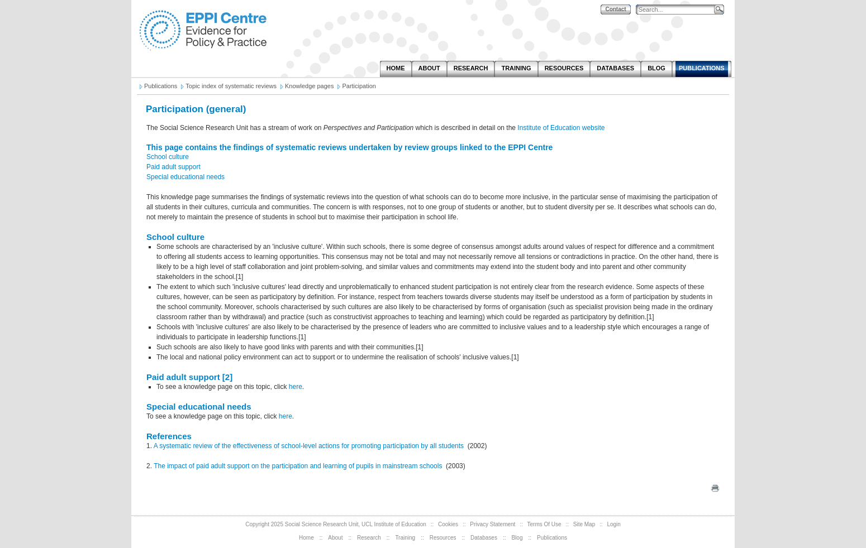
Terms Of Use (544, 524)
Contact (615, 9)
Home (306, 538)
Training (405, 538)
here (295, 387)
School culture (167, 157)
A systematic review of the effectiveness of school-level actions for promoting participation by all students (309, 446)
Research (369, 538)
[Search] (678, 9)
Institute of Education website (561, 128)
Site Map (584, 524)
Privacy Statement (492, 524)
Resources (443, 538)
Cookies (448, 524)
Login (613, 524)
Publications (552, 538)
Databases (483, 538)
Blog (516, 538)
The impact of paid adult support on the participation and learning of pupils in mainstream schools (299, 466)
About (335, 538)
